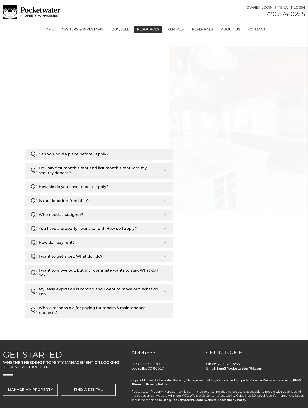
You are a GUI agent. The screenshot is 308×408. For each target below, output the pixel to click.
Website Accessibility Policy (225, 400)
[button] (99, 154)
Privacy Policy (156, 384)
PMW (297, 380)
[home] (33, 11)
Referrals (202, 29)
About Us (230, 29)
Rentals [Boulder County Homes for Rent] (175, 29)
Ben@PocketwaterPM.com (239, 368)
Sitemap (137, 384)
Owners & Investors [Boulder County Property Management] (82, 29)
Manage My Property (30, 390)
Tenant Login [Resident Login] (291, 7)
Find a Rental (88, 390)
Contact (257, 29)
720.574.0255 (285, 14)
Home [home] (48, 29)
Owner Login (259, 7)
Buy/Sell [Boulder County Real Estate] (120, 29)
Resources (148, 29)
